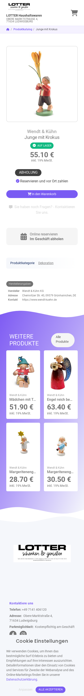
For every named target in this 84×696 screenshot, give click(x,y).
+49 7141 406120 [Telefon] (34, 609)
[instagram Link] (23, 634)
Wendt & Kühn (42, 131)
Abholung (28, 172)
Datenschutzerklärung (21, 679)
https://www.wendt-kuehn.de (39, 299)
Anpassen (25, 689)
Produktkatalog (22, 29)
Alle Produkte (62, 339)
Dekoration (46, 263)
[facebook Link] (13, 634)
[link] (33, 13)
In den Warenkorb (42, 194)
